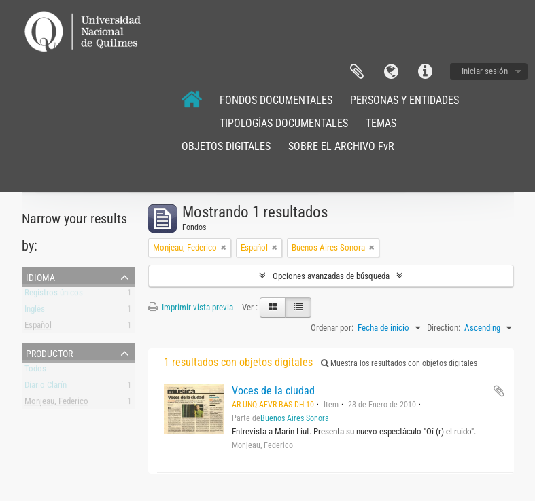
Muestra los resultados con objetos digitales (399, 363)
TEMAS (381, 123)
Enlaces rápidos (425, 72)
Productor (49, 352)
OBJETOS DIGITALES (226, 146)
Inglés (34, 311)
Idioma (391, 72)
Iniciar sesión (485, 71)
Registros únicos (53, 295)
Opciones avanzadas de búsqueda (331, 276)
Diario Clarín (45, 387)
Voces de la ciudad (273, 390)
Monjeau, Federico (56, 403)
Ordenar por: (332, 327)
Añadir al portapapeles (499, 391)
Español (38, 327)
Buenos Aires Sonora (294, 418)
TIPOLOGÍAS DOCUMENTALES (284, 123)
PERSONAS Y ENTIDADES (404, 100)
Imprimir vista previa (190, 307)
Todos (35, 371)
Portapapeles (357, 72)
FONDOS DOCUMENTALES (276, 100)
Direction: (443, 327)
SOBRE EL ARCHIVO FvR (341, 146)
